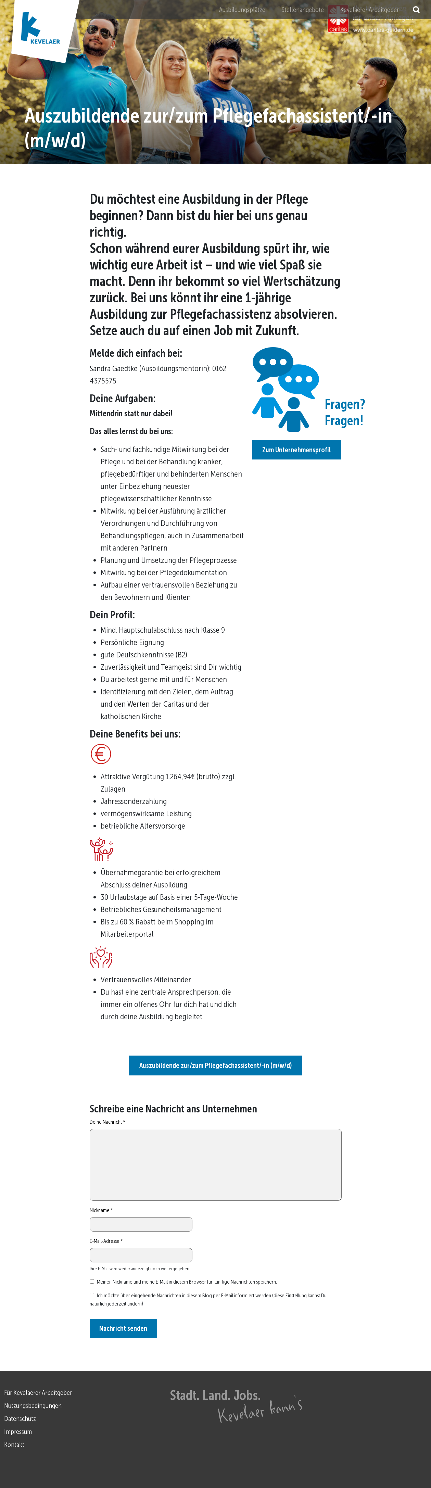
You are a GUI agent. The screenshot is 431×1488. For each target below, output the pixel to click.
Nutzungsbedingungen (33, 1405)
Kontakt (14, 1444)
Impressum (18, 1431)
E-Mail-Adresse (106, 1241)
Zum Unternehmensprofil (296, 450)
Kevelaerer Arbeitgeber (369, 9)
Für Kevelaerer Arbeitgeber (38, 1392)
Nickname (101, 1210)
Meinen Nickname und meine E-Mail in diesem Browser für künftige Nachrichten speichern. (187, 1282)
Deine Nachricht (107, 1122)
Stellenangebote (303, 9)
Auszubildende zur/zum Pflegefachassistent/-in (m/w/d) (215, 1065)
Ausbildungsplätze (242, 9)
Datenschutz (20, 1418)
